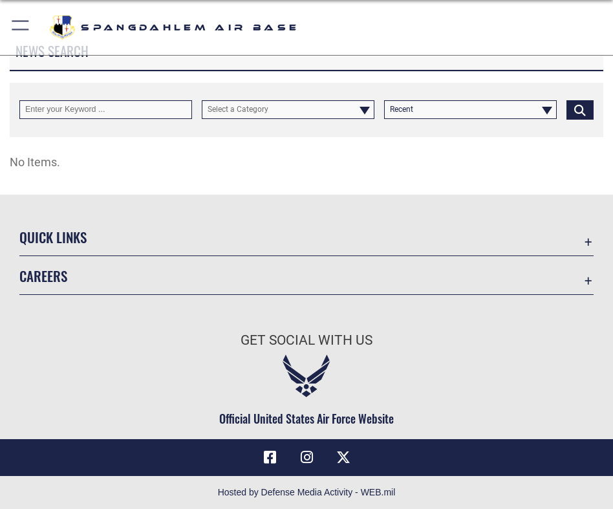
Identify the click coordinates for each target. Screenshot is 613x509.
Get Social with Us (306, 340)
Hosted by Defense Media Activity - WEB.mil (307, 492)
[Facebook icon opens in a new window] (269, 457)
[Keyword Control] (105, 109)
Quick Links (53, 236)
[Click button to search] (580, 109)
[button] (21, 27)
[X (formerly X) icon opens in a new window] (343, 457)
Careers (43, 275)
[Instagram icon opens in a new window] (306, 457)
